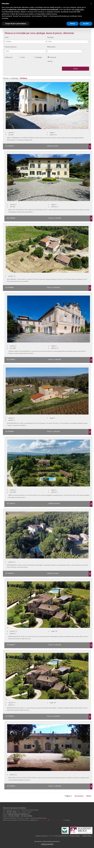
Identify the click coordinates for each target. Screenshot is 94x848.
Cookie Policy (87, 836)
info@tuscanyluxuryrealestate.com (18, 814)
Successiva (79, 796)
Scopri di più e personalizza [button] (15, 23)
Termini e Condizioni (56, 820)
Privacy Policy (43, 820)
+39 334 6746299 (26, 816)
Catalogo (14, 78)
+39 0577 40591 (11, 812)
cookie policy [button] (79, 9)
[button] (91, 3)
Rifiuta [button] (72, 23)
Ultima (88, 796)
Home (5, 78)
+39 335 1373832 (13, 816)
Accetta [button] (86, 23)
